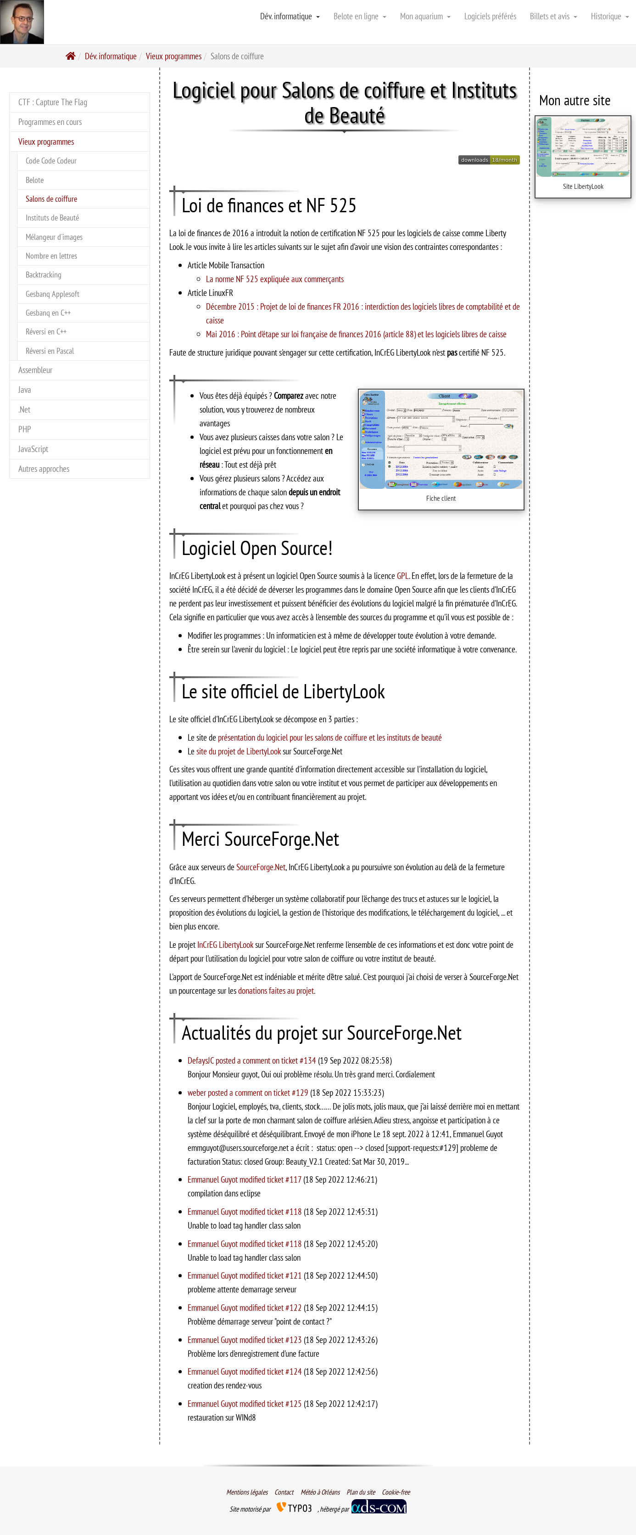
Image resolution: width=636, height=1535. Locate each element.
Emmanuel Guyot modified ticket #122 (246, 1307)
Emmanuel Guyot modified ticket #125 (246, 1403)
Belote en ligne (360, 16)
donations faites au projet (276, 990)
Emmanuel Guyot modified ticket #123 (246, 1339)
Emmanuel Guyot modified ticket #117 (245, 1179)
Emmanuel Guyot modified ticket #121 (246, 1275)
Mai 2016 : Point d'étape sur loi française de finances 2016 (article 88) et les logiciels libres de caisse (356, 334)
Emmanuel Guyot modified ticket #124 (246, 1371)
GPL (403, 575)
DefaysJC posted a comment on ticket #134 (253, 1060)
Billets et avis (553, 16)
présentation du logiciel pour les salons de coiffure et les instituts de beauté (330, 737)
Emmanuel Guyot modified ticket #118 (246, 1211)
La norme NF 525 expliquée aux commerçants (275, 278)
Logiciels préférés (490, 16)
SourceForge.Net (260, 866)
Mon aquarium (425, 16)
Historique (610, 16)
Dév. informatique (290, 16)
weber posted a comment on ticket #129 (249, 1092)
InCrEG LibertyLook (225, 944)
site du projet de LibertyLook (238, 751)
